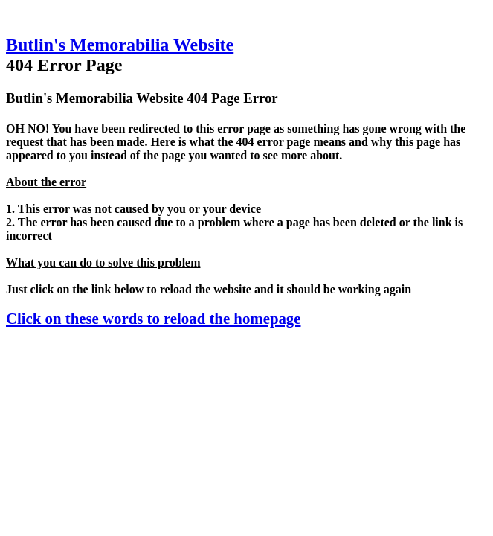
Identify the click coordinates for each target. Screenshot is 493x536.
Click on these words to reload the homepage (153, 318)
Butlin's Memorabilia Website (119, 44)
